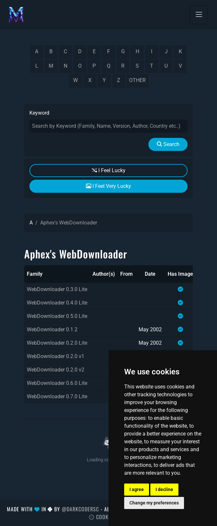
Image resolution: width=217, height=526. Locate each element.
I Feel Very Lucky (108, 186)
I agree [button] (136, 489)
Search (168, 144)
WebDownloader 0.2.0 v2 (55, 370)
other (137, 80)
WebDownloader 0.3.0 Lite (57, 289)
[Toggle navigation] (199, 15)
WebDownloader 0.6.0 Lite (57, 383)
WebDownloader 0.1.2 (52, 329)
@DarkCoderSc (80, 509)
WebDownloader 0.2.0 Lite (57, 343)
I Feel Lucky (108, 170)
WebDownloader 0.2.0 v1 (55, 356)
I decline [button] (164, 489)
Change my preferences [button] (154, 502)
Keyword (39, 113)
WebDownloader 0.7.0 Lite (57, 396)
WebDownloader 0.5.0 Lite (57, 316)
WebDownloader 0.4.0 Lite (57, 303)
